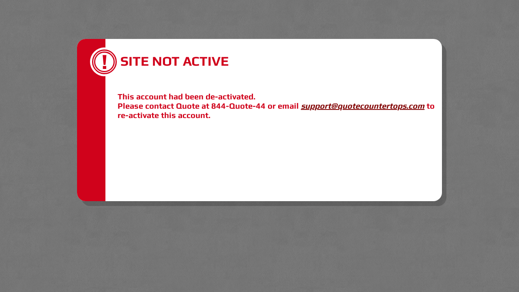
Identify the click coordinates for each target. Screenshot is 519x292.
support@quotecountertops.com (363, 105)
